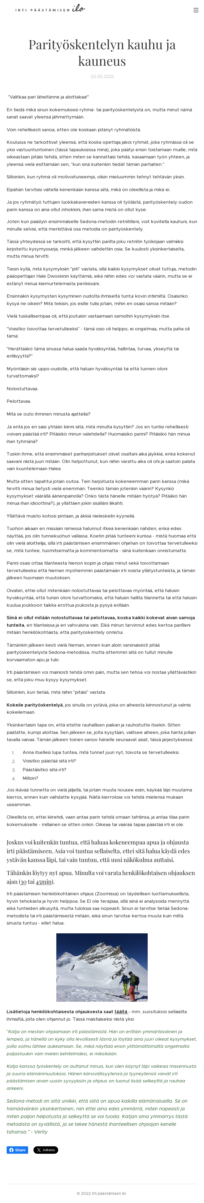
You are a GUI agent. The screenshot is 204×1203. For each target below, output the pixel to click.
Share (17, 1150)
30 (23, 882)
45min (44, 882)
